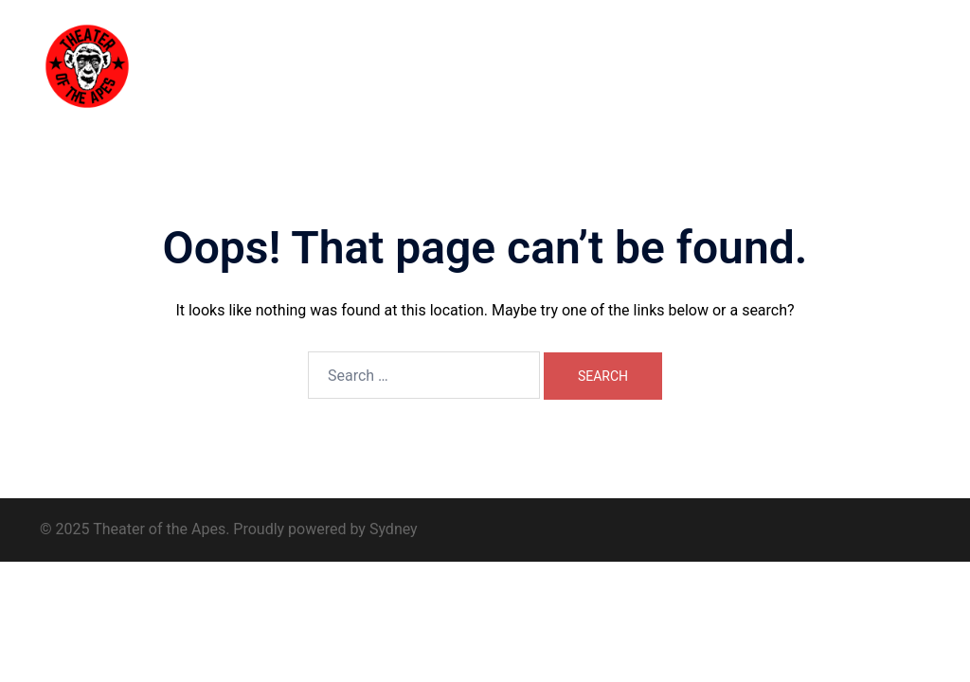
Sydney (393, 529)
